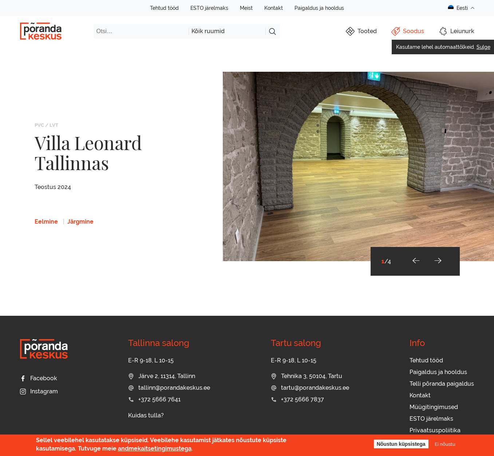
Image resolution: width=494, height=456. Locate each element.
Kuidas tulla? (146, 415)
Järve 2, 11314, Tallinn (161, 376)
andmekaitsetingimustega (154, 448)
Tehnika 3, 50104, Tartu (306, 376)
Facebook (38, 378)
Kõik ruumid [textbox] (208, 31)
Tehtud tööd (164, 8)
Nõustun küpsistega (401, 444)
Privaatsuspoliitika (435, 430)
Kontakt (273, 8)
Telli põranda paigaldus (442, 383)
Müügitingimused (434, 407)
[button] (416, 261)
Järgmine (80, 221)
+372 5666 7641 (154, 399)
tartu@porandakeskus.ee (310, 387)
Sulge (483, 47)
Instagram (39, 391)
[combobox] (226, 31)
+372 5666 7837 (297, 399)
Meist (246, 8)
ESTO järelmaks (209, 8)
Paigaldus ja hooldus (319, 8)
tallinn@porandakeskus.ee (169, 387)
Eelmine (46, 221)
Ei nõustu (445, 444)
